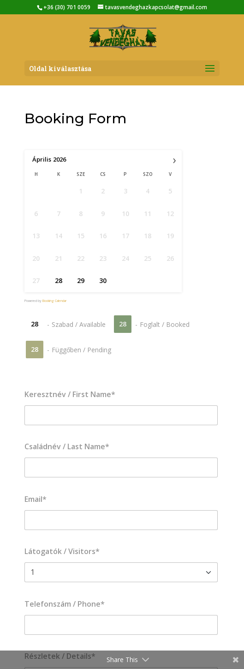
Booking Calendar (54, 301)
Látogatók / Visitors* (62, 551)
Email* (35, 499)
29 (80, 280)
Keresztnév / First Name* (69, 394)
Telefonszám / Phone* (64, 604)
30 (103, 280)
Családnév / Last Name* (66, 446)
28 (58, 280)
